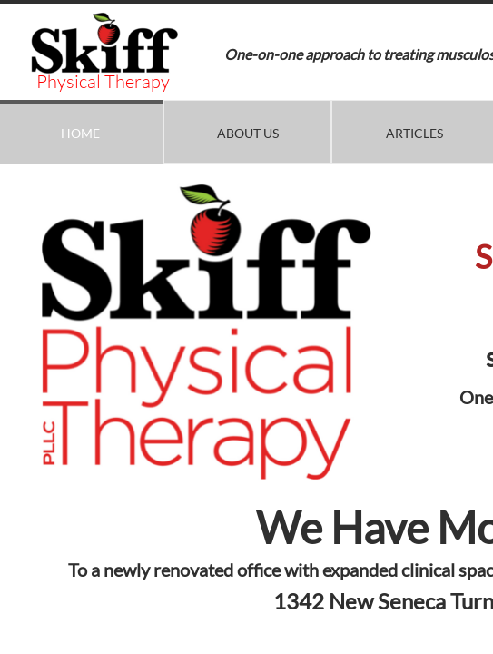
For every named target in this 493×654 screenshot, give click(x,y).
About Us (248, 133)
